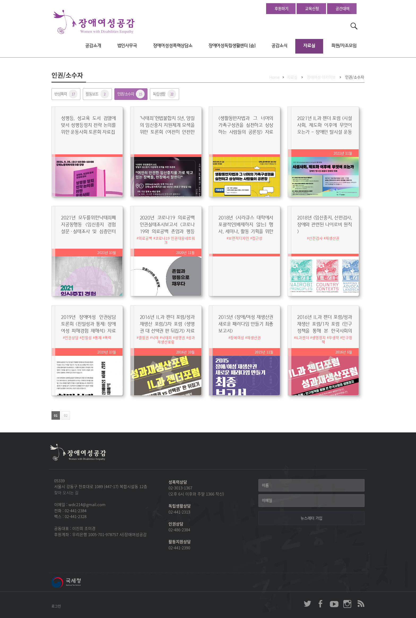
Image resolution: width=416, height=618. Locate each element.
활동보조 (97, 94)
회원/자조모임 (344, 46)
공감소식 (279, 46)
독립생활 (164, 94)
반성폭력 (65, 94)
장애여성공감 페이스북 (320, 603)
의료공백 (145, 238)
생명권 (180, 337)
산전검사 (316, 238)
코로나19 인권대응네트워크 (175, 240)
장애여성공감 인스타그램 (347, 603)
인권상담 (72, 337)
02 (65, 415)
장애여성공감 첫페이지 (93, 22)
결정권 (143, 337)
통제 (98, 337)
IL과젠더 (302, 337)
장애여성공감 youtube (334, 603)
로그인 (56, 605)
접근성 (257, 238)
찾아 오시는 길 (66, 493)
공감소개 (93, 46)
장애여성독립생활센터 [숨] (232, 46)
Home (274, 77)
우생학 (334, 337)
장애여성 (237, 337)
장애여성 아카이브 (321, 77)
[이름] (311, 485)
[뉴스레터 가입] (311, 518)
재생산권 (332, 238)
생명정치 (319, 337)
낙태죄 (167, 337)
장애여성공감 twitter (307, 603)
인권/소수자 (354, 77)
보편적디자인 (238, 238)
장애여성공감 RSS (360, 603)
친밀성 (86, 337)
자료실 (309, 46)
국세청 (78, 582)
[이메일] (311, 500)
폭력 (108, 337)
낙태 (155, 337)
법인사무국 (127, 46)
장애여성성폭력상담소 (172, 46)
